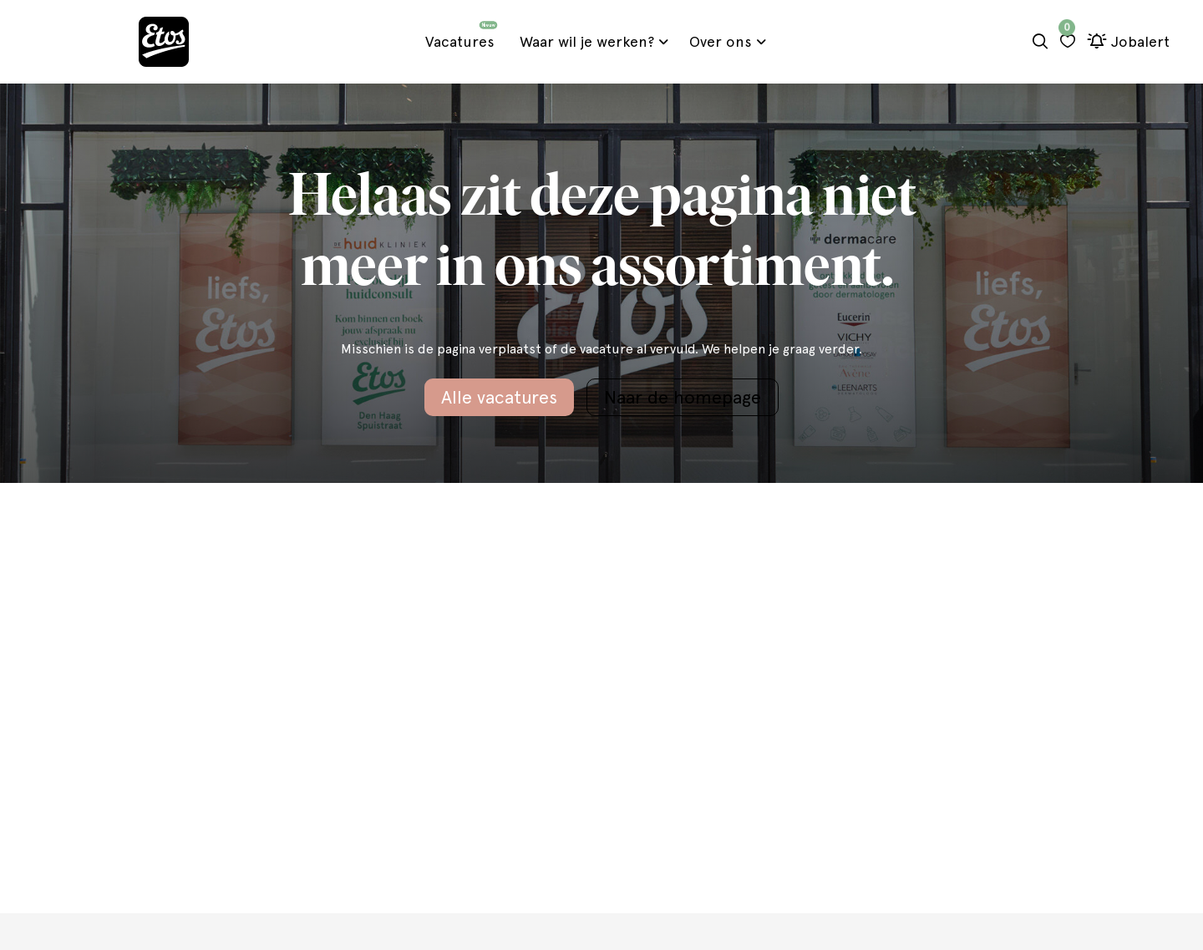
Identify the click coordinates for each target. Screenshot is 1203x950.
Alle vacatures (499, 397)
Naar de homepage (682, 397)
